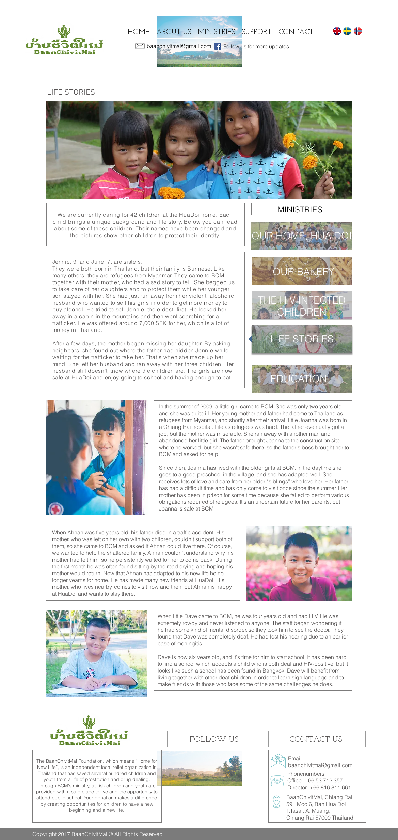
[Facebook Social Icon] (217, 46)
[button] (302, 339)
